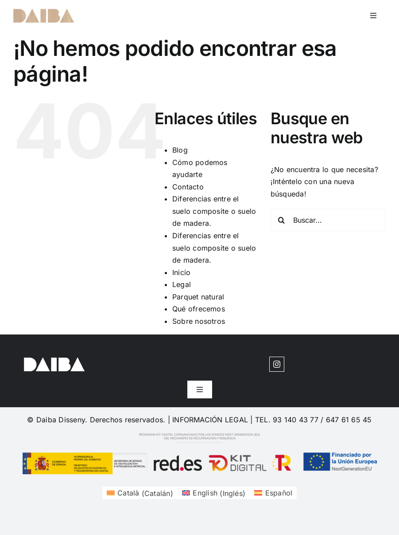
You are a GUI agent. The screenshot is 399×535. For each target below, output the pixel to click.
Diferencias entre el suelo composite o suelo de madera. (214, 211)
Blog (180, 150)
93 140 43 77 (295, 419)
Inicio (181, 272)
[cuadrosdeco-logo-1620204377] (43, 12)
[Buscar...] (328, 220)
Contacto (188, 186)
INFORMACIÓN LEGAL (210, 419)
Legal (181, 284)
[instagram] (276, 364)
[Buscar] (282, 220)
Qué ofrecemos (198, 308)
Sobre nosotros (198, 321)
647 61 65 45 (349, 419)
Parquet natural (198, 296)
